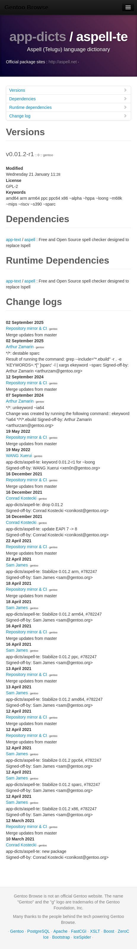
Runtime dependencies (68, 107)
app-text (13, 239)
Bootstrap (61, 937)
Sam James (17, 565)
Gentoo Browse (26, 7)
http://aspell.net (63, 61)
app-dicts (37, 36)
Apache (60, 931)
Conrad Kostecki (21, 498)
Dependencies (68, 98)
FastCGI (78, 931)
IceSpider (82, 937)
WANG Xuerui (19, 455)
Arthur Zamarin (20, 346)
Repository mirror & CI (26, 328)
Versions (68, 90)
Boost (108, 931)
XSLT (95, 931)
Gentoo (17, 931)
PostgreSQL (38, 931)
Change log (68, 115)
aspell (29, 239)
